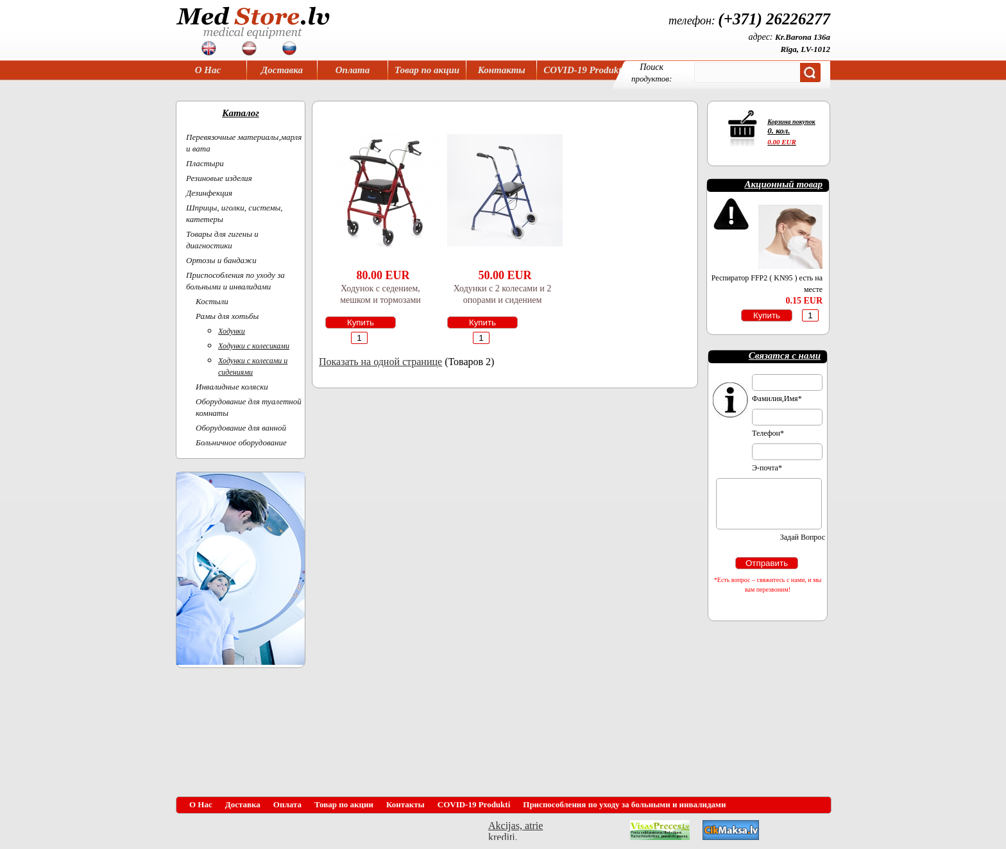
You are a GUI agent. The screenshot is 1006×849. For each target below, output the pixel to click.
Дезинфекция (209, 193)
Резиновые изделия (219, 178)
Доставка (282, 70)
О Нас (208, 70)
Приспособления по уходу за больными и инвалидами (624, 804)
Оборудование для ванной (241, 428)
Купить (360, 322)
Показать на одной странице (380, 361)
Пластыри (205, 163)
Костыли (212, 301)
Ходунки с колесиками (253, 345)
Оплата (353, 70)
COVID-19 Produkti (583, 70)
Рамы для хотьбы (227, 316)
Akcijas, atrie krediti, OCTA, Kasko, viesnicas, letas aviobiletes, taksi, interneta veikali (515, 830)
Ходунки (231, 331)
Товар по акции (427, 70)
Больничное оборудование (241, 442)
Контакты (501, 70)
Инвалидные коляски (232, 386)
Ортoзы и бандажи (221, 260)
